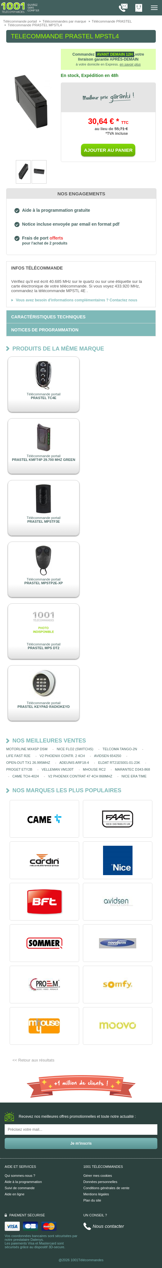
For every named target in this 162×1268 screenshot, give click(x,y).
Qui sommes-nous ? (20, 1175)
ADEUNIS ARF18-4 (74, 762)
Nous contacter (108, 1226)
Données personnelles (100, 1182)
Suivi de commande (20, 1188)
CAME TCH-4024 (25, 776)
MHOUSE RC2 (94, 769)
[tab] (81, 267)
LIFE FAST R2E (18, 756)
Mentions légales (96, 1194)
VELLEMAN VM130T (58, 769)
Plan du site (92, 1200)
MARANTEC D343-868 (132, 769)
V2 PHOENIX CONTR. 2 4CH (62, 756)
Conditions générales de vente (106, 1188)
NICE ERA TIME (134, 776)
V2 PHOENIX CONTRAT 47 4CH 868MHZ (80, 776)
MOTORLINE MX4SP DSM (26, 749)
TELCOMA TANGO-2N (119, 749)
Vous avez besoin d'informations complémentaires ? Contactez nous (76, 300)
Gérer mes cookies (97, 1175)
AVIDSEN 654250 (107, 756)
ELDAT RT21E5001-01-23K (119, 762)
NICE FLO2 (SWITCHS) (75, 749)
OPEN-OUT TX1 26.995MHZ (28, 762)
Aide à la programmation (23, 1182)
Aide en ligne (15, 1194)
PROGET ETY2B (19, 769)
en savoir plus (130, 64)
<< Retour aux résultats (33, 1060)
